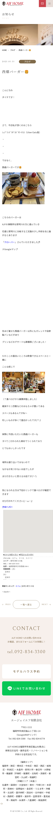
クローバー (9, 242)
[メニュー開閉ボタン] (49, 3)
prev (8, 604)
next (45, 604)
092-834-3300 (18, 738)
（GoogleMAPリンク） (26, 734)
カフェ (18, 586)
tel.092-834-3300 (26, 651)
